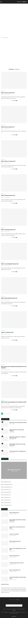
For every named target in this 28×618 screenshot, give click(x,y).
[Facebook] (17, 1)
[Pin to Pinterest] (15, 100)
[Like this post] (11, 100)
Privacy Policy (8, 609)
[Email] (18, 599)
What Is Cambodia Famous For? (7, 484)
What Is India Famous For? (6, 494)
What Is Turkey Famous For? (6, 505)
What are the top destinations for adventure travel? (13, 402)
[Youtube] (23, 1)
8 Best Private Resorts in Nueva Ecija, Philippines (16, 430)
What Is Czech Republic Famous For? (10, 264)
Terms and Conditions (21, 609)
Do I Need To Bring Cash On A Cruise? (16, 562)
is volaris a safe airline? (14, 534)
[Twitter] (18, 1)
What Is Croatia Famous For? (14, 570)
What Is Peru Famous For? (6, 489)
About (4, 609)
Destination (3, 125)
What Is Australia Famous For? (8, 229)
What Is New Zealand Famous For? (9, 298)
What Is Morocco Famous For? (8, 161)
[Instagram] (12, 599)
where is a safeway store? (7, 332)
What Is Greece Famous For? (8, 92)
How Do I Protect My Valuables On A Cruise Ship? (17, 549)
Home (2, 37)
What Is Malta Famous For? (14, 469)
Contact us (14, 610)
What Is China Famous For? (6, 492)
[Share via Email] (16, 100)
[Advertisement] (14, 53)
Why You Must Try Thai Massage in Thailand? (18, 422)
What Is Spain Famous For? (6, 502)
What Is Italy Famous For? (6, 499)
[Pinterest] (21, 1)
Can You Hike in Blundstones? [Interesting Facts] (17, 578)
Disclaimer (14, 609)
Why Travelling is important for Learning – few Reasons (17, 445)
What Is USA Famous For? (6, 497)
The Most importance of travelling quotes (17, 451)
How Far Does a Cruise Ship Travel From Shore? (17, 527)
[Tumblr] (22, 1)
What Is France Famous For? (7, 127)
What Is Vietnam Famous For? (8, 195)
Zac (2, 94)
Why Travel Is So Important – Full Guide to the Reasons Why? (17, 437)
